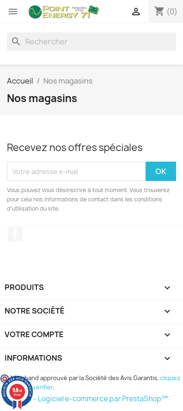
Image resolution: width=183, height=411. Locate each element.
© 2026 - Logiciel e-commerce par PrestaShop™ (87, 399)
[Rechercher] (91, 41)
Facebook (15, 234)
